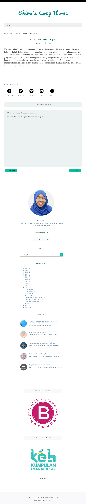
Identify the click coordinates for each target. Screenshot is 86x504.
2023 (27, 270)
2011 (27, 305)
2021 (27, 274)
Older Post (74, 170)
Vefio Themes (56, 497)
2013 (27, 286)
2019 (27, 276)
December (30, 290)
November (30, 291)
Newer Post (11, 170)
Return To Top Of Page (43, 500)
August (29, 295)
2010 (27, 307)
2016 (27, 282)
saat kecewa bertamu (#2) (34, 299)
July (28, 303)
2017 (27, 280)
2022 (27, 272)
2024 (27, 268)
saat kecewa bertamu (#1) (34, 301)
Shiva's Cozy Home (43, 12)
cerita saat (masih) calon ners (35, 297)
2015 (27, 284)
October (29, 293)
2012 (27, 288)
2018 (27, 278)
